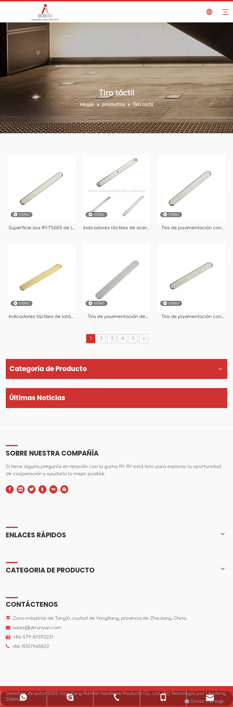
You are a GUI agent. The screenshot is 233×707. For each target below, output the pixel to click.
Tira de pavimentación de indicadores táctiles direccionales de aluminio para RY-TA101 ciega (116, 317)
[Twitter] (31, 489)
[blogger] (64, 489)
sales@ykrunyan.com (37, 627)
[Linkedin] (21, 489)
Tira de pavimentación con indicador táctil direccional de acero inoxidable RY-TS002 (191, 317)
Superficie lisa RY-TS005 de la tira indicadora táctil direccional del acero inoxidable (41, 228)
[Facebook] (10, 489)
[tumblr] (42, 489)
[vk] (53, 489)
